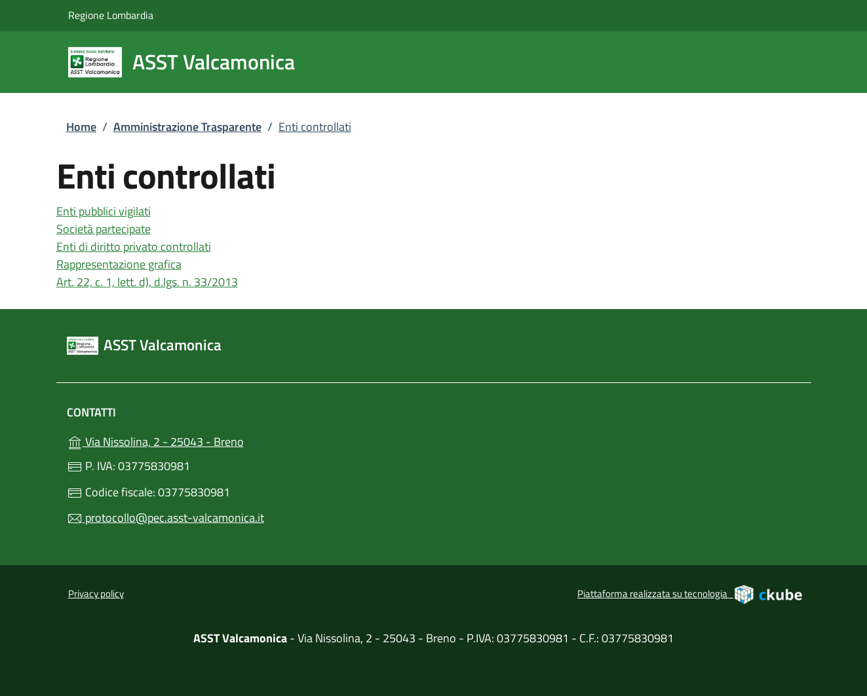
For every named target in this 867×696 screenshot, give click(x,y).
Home (81, 127)
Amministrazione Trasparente (187, 127)
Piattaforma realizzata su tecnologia (690, 593)
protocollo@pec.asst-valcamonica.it (165, 517)
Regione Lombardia (110, 15)
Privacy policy (96, 593)
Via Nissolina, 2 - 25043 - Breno (184, 440)
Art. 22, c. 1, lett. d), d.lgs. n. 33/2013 (147, 282)
